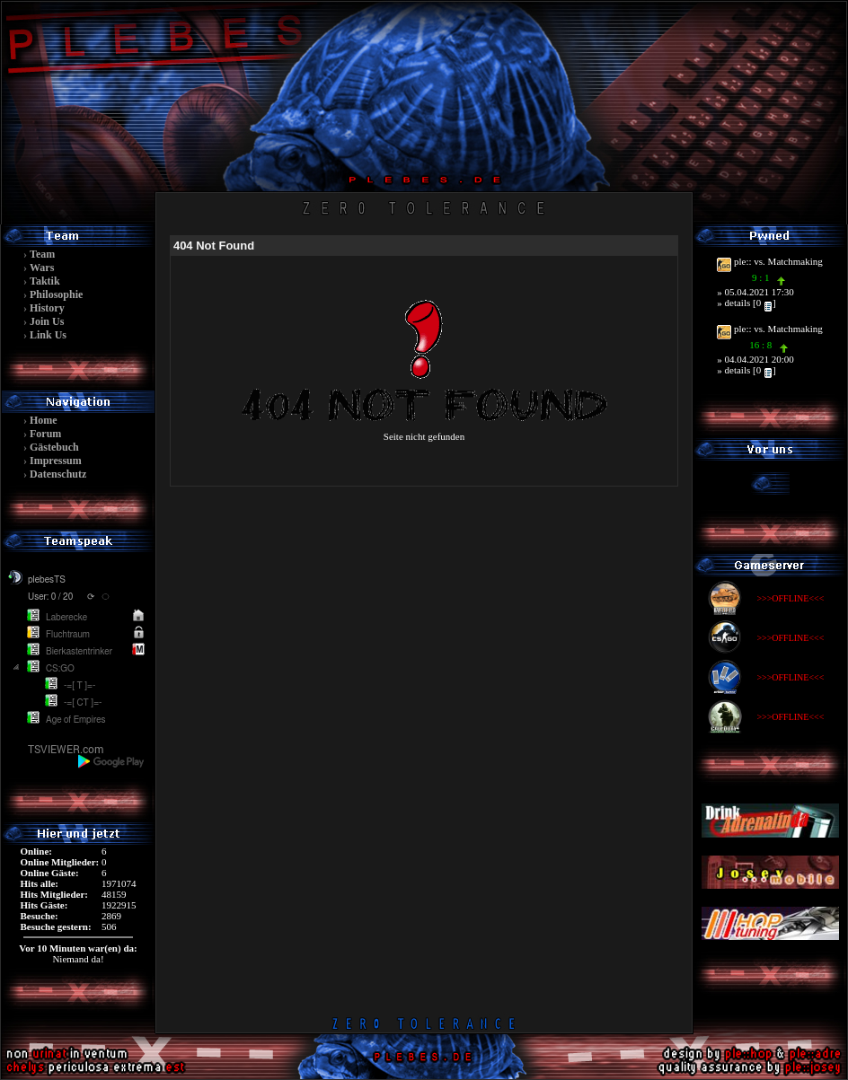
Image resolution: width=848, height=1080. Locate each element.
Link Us (48, 335)
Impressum (56, 460)
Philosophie (56, 294)
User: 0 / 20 (50, 597)
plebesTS (47, 579)
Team (42, 254)
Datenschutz (58, 474)
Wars (42, 267)
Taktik (45, 281)
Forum (45, 433)
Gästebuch (54, 447)
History (47, 308)
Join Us (47, 321)
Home (43, 420)
